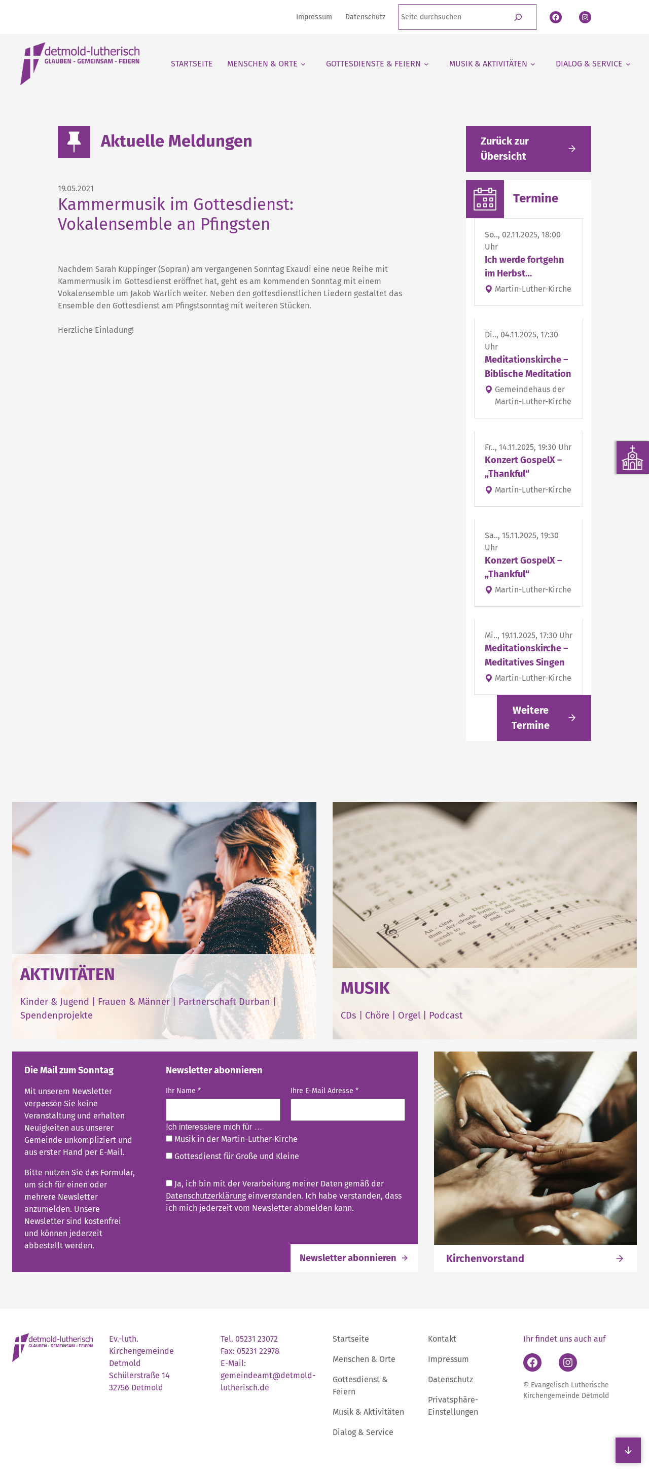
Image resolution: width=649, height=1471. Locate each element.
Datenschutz (450, 1379)
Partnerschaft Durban (224, 1001)
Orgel (409, 1015)
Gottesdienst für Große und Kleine (232, 1156)
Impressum (448, 1359)
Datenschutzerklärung (206, 1196)
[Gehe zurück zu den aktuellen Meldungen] (528, 149)
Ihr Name (183, 1091)
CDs (350, 1015)
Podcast (446, 1015)
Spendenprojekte (56, 1015)
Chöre (377, 1015)
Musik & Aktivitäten (368, 1412)
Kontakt (442, 1339)
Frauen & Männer (134, 1001)
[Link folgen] (544, 718)
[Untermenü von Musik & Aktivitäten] (492, 64)
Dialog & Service (363, 1432)
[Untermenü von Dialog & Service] (593, 64)
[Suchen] (518, 17)
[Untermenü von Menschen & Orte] (266, 64)
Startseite (351, 1339)
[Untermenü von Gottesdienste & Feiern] (377, 64)
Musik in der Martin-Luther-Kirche (232, 1139)
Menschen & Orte (364, 1359)
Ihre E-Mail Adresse (325, 1091)
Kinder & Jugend (56, 1001)
